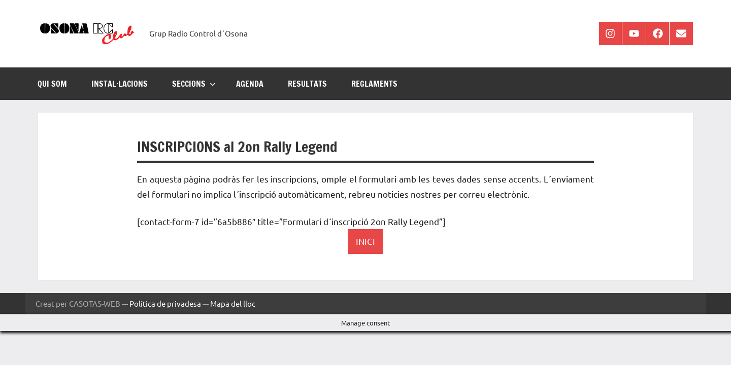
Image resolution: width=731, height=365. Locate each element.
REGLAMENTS (374, 83)
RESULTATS (307, 83)
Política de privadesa (165, 303)
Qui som (52, 83)
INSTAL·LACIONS (119, 83)
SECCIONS (194, 83)
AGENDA (249, 83)
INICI (365, 241)
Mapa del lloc (232, 303)
